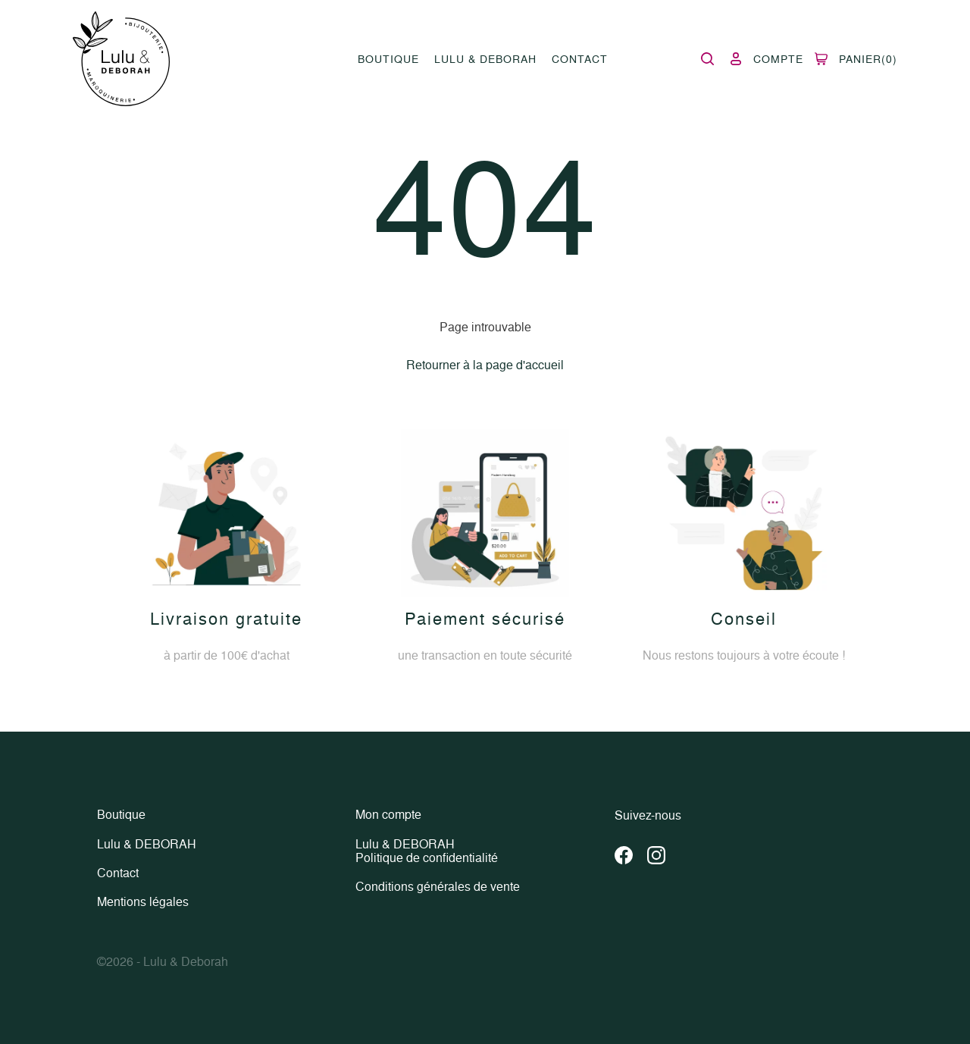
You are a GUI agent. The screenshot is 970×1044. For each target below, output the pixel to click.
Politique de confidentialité (426, 858)
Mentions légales (143, 901)
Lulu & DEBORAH (485, 59)
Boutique (388, 59)
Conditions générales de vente (437, 886)
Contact (580, 59)
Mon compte (388, 815)
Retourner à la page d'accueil (485, 365)
